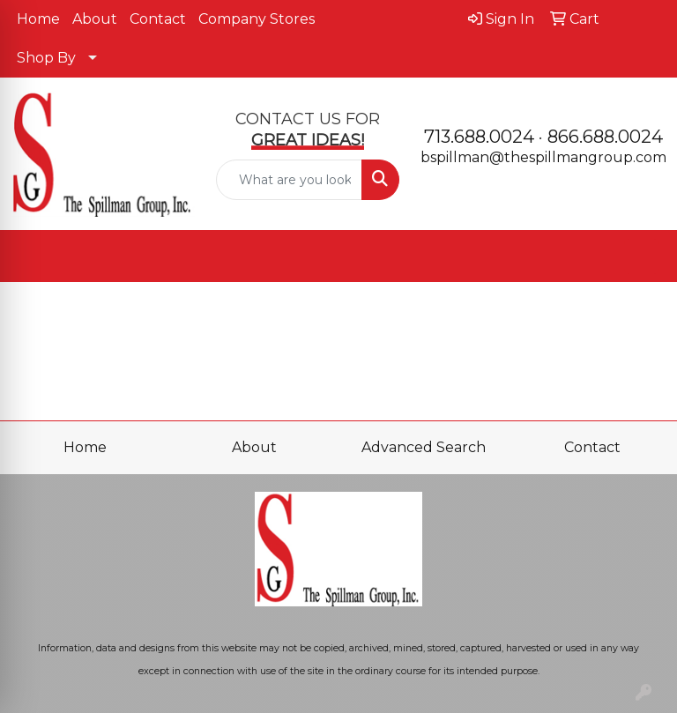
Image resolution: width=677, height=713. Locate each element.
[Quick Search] (289, 180)
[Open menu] (641, 256)
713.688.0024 (479, 136)
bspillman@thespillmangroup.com (543, 157)
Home (38, 19)
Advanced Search (423, 447)
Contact (158, 19)
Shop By (46, 57)
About (94, 19)
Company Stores (256, 19)
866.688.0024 (605, 136)
